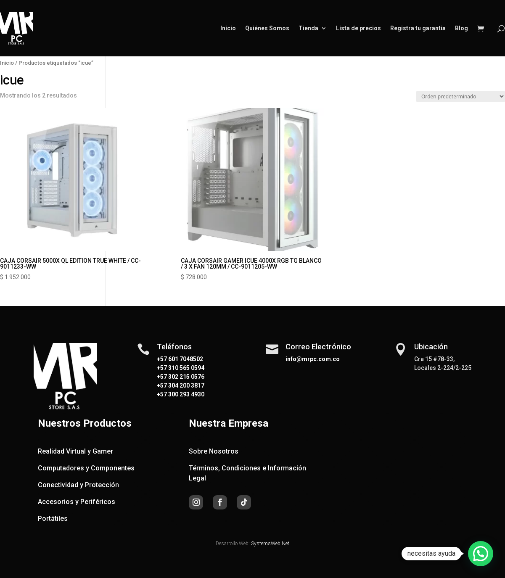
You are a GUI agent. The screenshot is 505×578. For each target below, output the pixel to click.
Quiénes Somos (267, 28)
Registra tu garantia (418, 28)
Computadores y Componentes (86, 468)
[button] (480, 553)
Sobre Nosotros (213, 451)
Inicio (228, 28)
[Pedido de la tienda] (460, 96)
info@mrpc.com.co (313, 359)
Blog (461, 28)
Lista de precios (358, 28)
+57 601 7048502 (180, 359)
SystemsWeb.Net (270, 543)
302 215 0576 (185, 376)
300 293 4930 (185, 394)
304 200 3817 (185, 385)
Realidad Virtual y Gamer (75, 451)
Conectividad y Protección (78, 485)
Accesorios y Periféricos (76, 502)
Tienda (308, 28)
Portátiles (53, 519)
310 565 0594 (185, 367)
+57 (162, 367)
